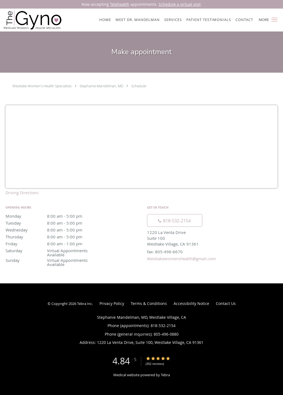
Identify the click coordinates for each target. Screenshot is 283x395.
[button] (274, 20)
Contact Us (226, 303)
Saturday (54, 251)
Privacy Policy (111, 303)
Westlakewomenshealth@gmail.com (181, 258)
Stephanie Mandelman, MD (101, 85)
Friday (54, 243)
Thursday (54, 236)
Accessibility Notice (191, 303)
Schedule (138, 85)
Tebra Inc (84, 303)
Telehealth (119, 4)
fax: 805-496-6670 (165, 251)
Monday (54, 216)
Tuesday (54, 223)
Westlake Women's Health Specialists (42, 85)
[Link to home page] (31, 20)
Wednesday (54, 230)
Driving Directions (22, 192)
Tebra (165, 374)
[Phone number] (174, 220)
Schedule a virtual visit (180, 4)
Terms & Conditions (149, 303)
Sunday (54, 260)
